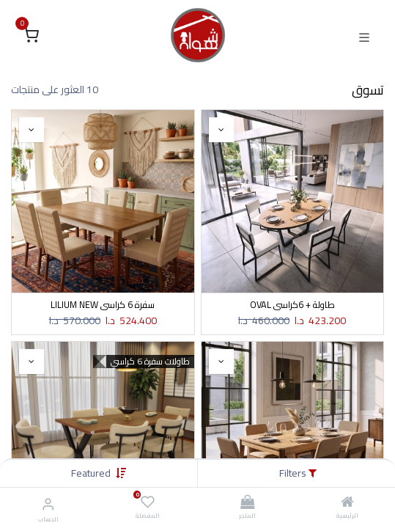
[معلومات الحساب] (48, 504)
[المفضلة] (147, 502)
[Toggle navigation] (364, 36)
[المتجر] (247, 503)
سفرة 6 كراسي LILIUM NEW (103, 304)
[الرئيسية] (347, 503)
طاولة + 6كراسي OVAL (292, 304)
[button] (91, 473)
